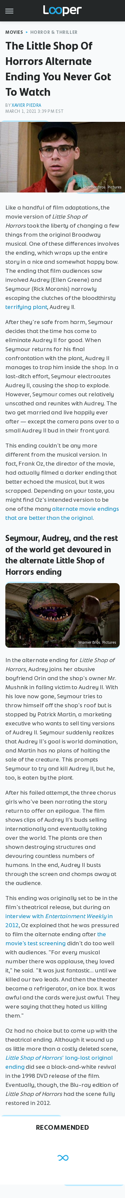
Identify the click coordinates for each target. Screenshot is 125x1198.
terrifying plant (26, 307)
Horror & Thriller (54, 32)
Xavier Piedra (26, 105)
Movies (14, 32)
